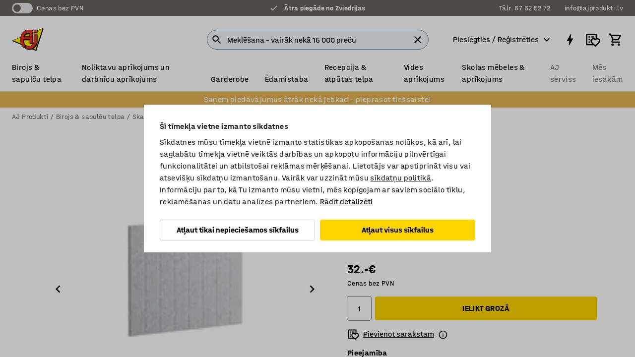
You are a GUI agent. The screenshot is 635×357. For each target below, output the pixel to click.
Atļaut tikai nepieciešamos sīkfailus (238, 230)
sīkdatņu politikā (400, 177)
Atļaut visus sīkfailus (398, 230)
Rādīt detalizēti (346, 201)
